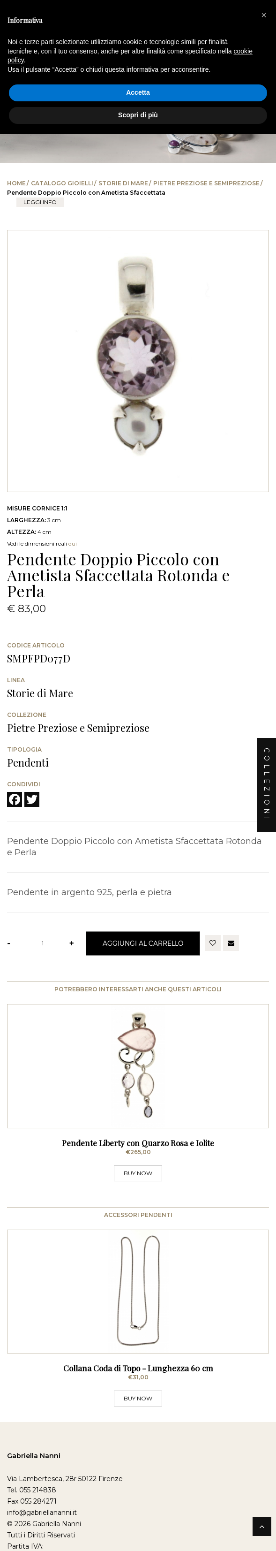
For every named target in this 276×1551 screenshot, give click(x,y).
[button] (263, 15)
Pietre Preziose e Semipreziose (206, 183)
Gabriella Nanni (33, 1456)
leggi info (40, 201)
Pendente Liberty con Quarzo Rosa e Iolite (138, 1143)
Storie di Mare (123, 183)
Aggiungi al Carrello (143, 943)
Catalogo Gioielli (62, 183)
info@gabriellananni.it (42, 1512)
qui (72, 543)
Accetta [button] (138, 92)
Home (16, 183)
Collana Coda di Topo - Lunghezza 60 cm (138, 1368)
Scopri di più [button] (138, 115)
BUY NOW (138, 1173)
